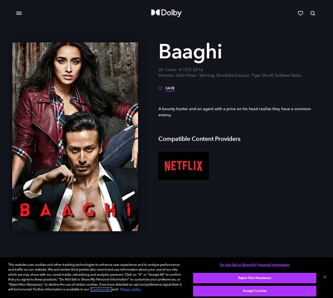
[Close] (324, 277)
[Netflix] (183, 166)
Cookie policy (101, 289)
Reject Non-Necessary (255, 278)
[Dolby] (166, 13)
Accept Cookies (255, 291)
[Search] (313, 13)
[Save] (166, 90)
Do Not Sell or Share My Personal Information (255, 265)
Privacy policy (130, 289)
